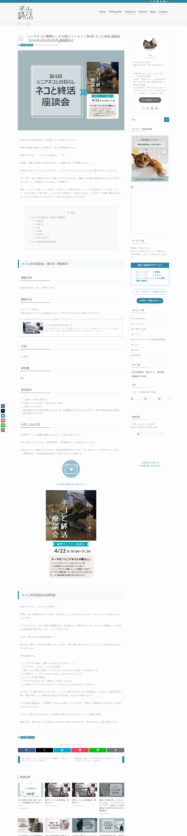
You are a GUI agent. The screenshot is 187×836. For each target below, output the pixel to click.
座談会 (23, 45)
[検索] (167, 1)
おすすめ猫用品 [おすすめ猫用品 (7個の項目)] (137, 372)
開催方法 (40, 224)
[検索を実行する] (166, 119)
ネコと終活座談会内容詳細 (44, 242)
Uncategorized (139, 318)
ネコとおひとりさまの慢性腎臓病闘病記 (150, 339)
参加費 (39, 231)
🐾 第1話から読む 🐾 (150, 461)
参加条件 (40, 234)
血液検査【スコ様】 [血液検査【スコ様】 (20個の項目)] (139, 376)
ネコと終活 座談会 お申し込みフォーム (71, 484)
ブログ (136, 345)
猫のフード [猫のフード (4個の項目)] (150, 372)
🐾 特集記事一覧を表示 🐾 (150, 464)
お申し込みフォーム (47, 435)
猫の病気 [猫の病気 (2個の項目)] (161, 372)
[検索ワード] (150, 119)
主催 (38, 228)
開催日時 (40, 221)
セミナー (158, 275)
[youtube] (157, 1)
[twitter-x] (151, 1)
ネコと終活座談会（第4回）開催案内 (48, 217)
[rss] (161, 1)
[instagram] (154, 1)
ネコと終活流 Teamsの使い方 (58, 325)
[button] (26, 750)
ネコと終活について (150, 100)
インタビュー (139, 324)
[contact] (164, 1)
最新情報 (30, 45)
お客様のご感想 (140, 329)
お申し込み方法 (43, 238)
